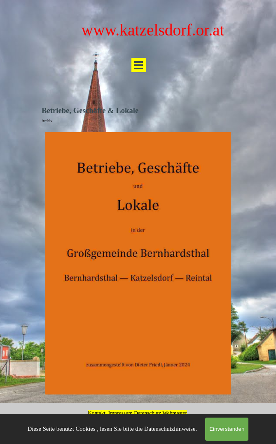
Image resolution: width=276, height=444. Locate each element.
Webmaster (174, 413)
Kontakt (96, 413)
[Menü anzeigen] (138, 65)
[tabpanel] (137, 411)
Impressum (120, 413)
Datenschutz (148, 413)
